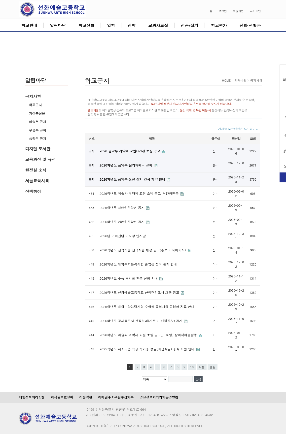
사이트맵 (255, 11)
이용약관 (85, 397)
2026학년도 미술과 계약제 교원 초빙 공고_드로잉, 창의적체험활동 (149, 335)
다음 (202, 367)
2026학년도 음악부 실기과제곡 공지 (126, 165)
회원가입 (238, 11)
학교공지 (35, 104)
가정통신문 (37, 113)
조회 (253, 138)
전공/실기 (189, 25)
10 (192, 367)
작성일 (236, 138)
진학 (132, 25)
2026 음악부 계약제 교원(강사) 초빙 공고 (130, 151)
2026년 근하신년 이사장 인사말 (123, 236)
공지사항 (33, 96)
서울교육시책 (37, 181)
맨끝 (212, 367)
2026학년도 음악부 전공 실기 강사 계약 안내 (133, 179)
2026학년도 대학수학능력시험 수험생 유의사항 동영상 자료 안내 (147, 306)
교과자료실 (158, 25)
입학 (111, 25)
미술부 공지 (37, 121)
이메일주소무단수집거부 (116, 397)
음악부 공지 (37, 138)
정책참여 (33, 191)
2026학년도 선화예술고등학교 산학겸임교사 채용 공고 (140, 292)
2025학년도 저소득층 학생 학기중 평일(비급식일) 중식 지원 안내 (148, 349)
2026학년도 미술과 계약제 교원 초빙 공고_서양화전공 (140, 193)
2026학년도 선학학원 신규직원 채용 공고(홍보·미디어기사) (143, 250)
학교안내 (29, 25)
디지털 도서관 (37, 149)
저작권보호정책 (62, 397)
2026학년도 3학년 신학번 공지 (122, 207)
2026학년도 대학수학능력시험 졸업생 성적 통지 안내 (138, 264)
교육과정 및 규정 (40, 159)
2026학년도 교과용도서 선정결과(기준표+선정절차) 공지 (141, 320)
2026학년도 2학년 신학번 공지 (122, 221)
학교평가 (219, 25)
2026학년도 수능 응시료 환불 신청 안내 (129, 278)
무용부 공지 (37, 130)
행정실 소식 (35, 170)
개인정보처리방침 (32, 397)
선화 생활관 (250, 25)
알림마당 (58, 25)
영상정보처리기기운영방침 (159, 397)
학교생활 (86, 25)
